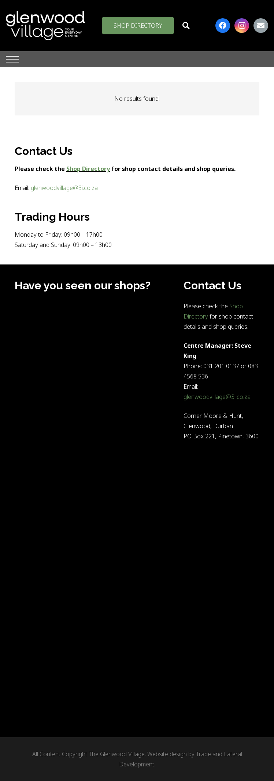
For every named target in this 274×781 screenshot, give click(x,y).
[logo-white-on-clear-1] (45, 25)
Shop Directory (88, 169)
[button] (185, 25)
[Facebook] (222, 25)
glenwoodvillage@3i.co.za (64, 188)
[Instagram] (241, 25)
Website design (167, 754)
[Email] (260, 25)
